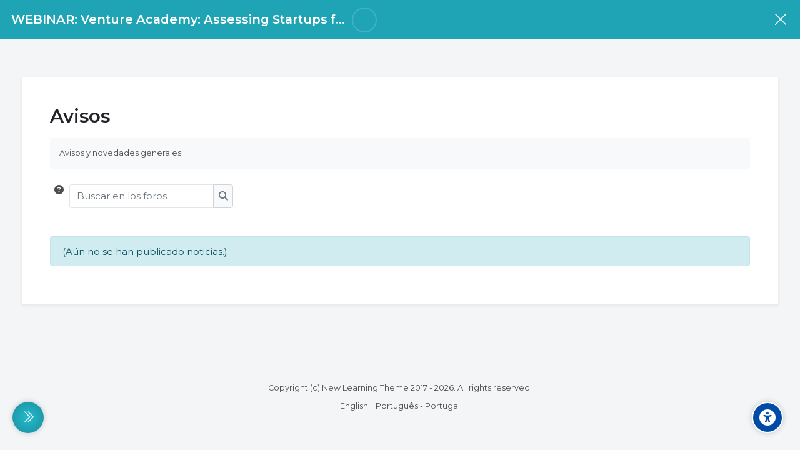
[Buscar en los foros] (141, 196)
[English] (354, 406)
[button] (59, 196)
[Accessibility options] (767, 417)
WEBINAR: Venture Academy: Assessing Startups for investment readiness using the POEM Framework (344, 19)
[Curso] (780, 19)
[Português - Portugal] (418, 406)
